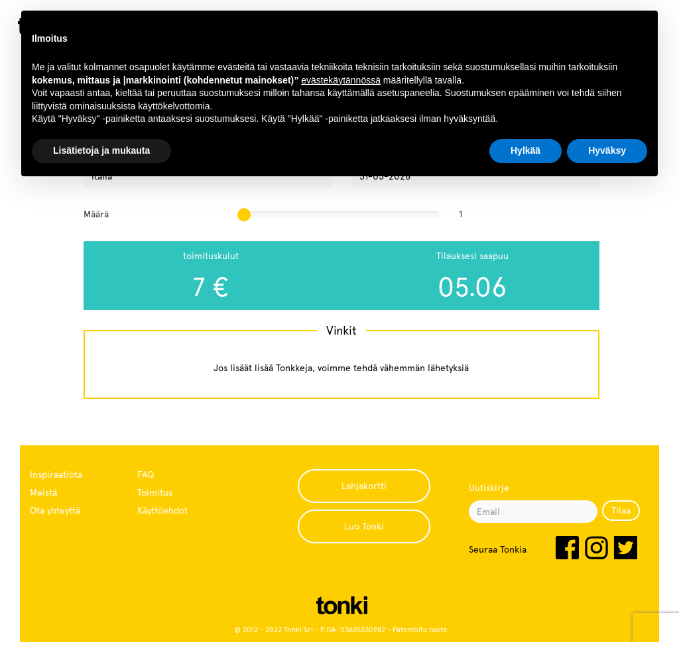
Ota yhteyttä (55, 510)
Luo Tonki (364, 526)
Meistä (43, 492)
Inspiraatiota (56, 474)
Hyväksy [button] (607, 150)
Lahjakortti (364, 485)
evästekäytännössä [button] (341, 80)
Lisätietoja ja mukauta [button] (101, 150)
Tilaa (621, 510)
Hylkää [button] (525, 150)
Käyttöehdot (162, 510)
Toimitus (154, 492)
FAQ (145, 474)
